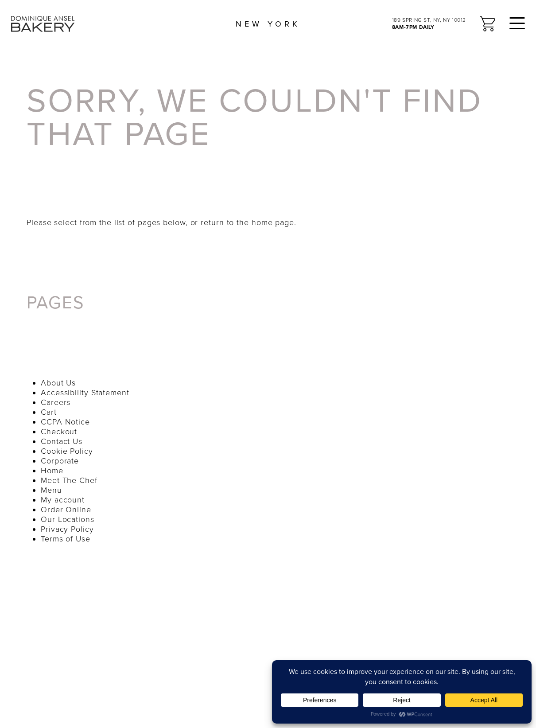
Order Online (66, 509)
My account (63, 500)
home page (273, 222)
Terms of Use (65, 539)
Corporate (60, 461)
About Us (58, 383)
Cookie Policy (67, 451)
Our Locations (67, 519)
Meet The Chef (69, 480)
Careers (55, 402)
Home (52, 470)
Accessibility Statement (85, 392)
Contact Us (61, 441)
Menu (51, 490)
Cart (49, 412)
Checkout (59, 431)
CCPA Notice (65, 422)
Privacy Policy (67, 529)
